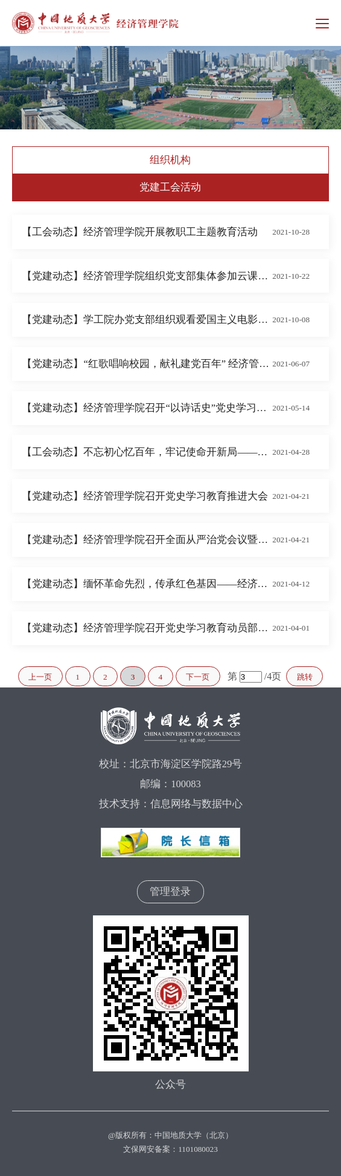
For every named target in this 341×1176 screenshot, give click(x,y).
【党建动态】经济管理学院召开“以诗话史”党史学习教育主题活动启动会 (147, 408)
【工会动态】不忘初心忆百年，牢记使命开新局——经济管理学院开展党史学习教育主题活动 (147, 452)
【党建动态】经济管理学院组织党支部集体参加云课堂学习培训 (147, 276)
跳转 (305, 676)
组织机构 (170, 160)
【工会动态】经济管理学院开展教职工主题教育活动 (140, 232)
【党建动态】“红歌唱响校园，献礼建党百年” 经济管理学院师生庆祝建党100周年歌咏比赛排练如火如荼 (147, 363)
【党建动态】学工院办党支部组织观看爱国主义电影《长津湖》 (147, 319)
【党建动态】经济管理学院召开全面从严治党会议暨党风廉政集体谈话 (147, 539)
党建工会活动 (170, 187)
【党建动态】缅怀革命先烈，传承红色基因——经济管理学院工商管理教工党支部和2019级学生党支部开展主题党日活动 (147, 584)
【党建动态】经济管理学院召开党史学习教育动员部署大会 (147, 628)
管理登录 (170, 891)
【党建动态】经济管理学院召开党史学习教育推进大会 (145, 496)
